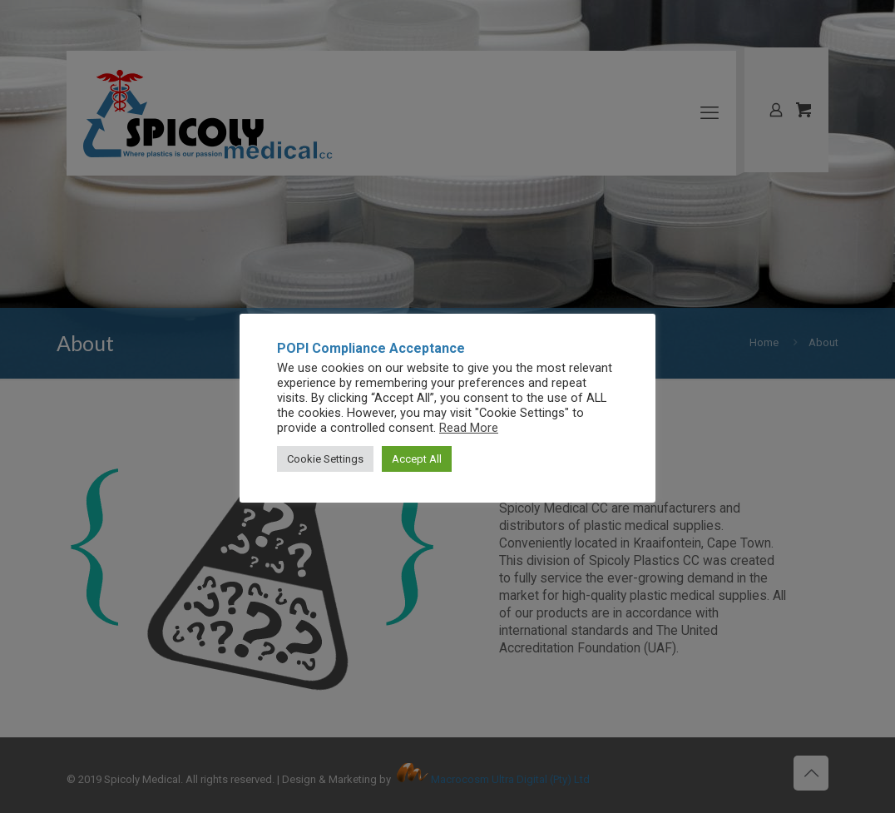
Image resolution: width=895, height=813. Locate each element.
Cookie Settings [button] (325, 459)
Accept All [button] (417, 459)
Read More (468, 427)
